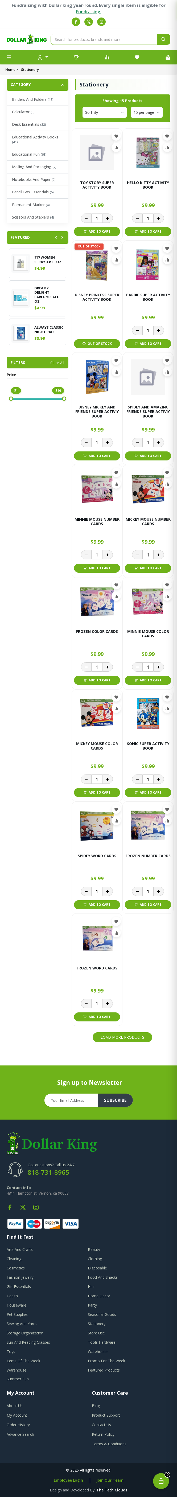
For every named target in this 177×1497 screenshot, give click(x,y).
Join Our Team (110, 1480)
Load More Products (122, 1037)
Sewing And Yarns (22, 1323)
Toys (11, 1351)
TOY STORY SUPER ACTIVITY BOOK (97, 185)
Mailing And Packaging (34, 166)
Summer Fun (18, 1378)
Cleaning (14, 1258)
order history (18, 1424)
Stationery (96, 1323)
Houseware (16, 1305)
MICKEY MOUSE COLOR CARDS (97, 746)
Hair (91, 1286)
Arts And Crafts (20, 1249)
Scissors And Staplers (33, 217)
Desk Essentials (29, 124)
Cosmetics (16, 1267)
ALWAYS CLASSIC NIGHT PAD (48, 329)
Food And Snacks (103, 1277)
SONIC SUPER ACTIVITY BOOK (148, 746)
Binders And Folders (32, 99)
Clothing (95, 1258)
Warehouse (98, 1351)
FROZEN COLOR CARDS (97, 631)
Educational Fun (29, 154)
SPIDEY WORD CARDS (97, 856)
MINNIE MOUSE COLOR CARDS (148, 633)
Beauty (94, 1249)
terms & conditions (109, 1443)
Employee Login (68, 1480)
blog (96, 1405)
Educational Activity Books (35, 139)
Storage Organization (25, 1332)
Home (10, 69)
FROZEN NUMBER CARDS (148, 856)
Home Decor (99, 1295)
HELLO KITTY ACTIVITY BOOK (148, 185)
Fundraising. (88, 12)
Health (12, 1295)
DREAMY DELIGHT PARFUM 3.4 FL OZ (46, 295)
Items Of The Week (23, 1360)
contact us (101, 1424)
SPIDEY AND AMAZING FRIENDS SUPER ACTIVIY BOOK (148, 412)
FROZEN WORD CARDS (97, 968)
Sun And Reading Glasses (28, 1342)
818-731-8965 (48, 1172)
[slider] (11, 399)
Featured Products (104, 1370)
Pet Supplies (17, 1314)
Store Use (96, 1332)
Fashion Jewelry (20, 1277)
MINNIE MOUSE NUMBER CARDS (97, 521)
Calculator (23, 111)
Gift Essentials (19, 1286)
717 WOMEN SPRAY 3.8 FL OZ (47, 259)
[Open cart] (161, 1481)
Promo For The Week (106, 1360)
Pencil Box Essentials (33, 191)
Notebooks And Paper (34, 179)
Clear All (57, 362)
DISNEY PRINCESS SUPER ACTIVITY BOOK (97, 297)
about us (15, 1405)
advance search (20, 1434)
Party (92, 1305)
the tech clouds (111, 1489)
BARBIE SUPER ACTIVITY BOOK (148, 297)
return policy (103, 1434)
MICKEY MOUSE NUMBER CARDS (148, 521)
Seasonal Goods (102, 1314)
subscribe (115, 1100)
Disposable (97, 1267)
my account (17, 1415)
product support (106, 1415)
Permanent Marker (31, 204)
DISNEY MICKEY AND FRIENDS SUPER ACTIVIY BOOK (97, 412)
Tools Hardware (102, 1342)
